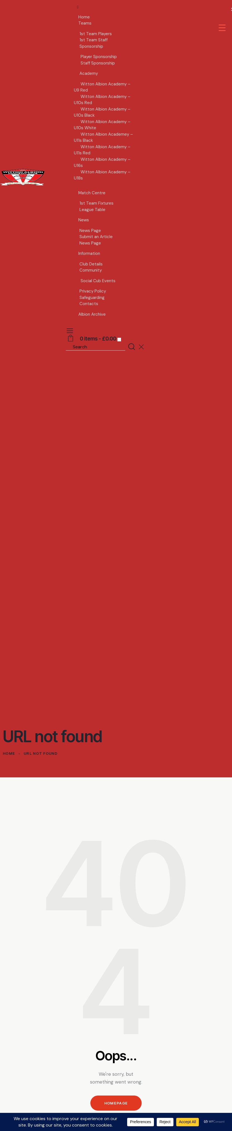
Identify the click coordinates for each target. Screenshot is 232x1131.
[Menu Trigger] (222, 27)
